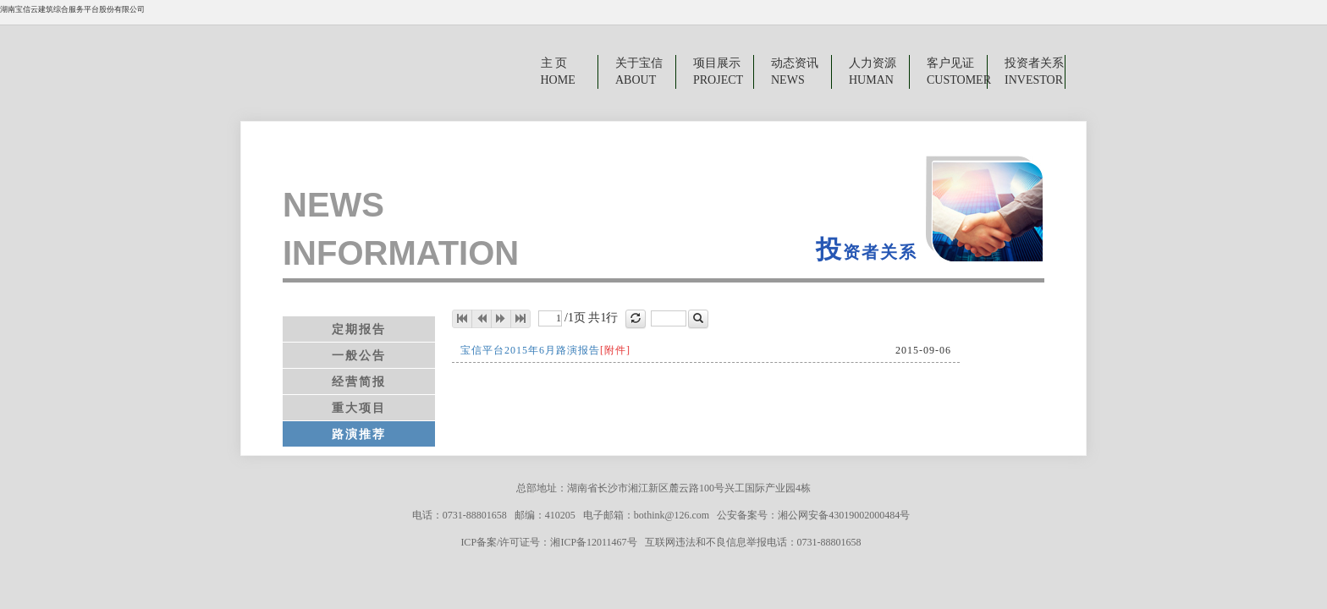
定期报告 (359, 329)
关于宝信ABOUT (639, 71)
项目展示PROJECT (718, 71)
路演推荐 (359, 434)
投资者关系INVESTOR (1034, 71)
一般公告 (359, 355)
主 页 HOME (556, 71)
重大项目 (359, 407)
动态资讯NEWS (794, 71)
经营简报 (359, 381)
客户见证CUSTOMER (957, 71)
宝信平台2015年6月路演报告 (545, 350)
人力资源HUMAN (872, 71)
